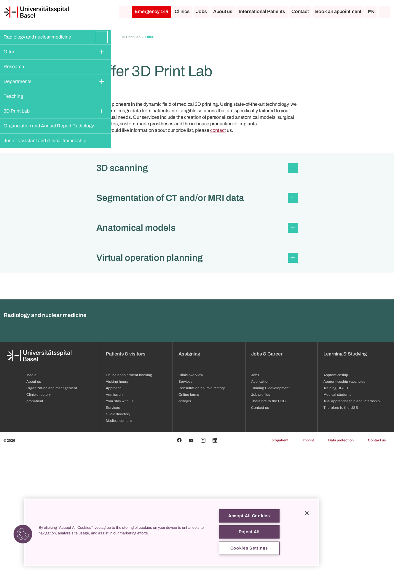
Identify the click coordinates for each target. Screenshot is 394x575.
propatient (280, 567)
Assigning (189, 480)
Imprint (308, 567)
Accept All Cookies (249, 515)
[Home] (36, 12)
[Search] (384, 12)
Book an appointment (338, 11)
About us (222, 11)
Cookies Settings (249, 548)
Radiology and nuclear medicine (37, 36)
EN (371, 11)
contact (218, 257)
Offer (9, 51)
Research (14, 66)
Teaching (13, 96)
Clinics (182, 11)
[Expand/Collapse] (102, 37)
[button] (197, 295)
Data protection (341, 567)
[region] (171, 532)
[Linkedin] (215, 567)
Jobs (201, 11)
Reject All (249, 531)
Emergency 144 (151, 11)
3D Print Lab (17, 110)
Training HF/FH (335, 515)
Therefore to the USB (340, 534)
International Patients (262, 11)
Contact (300, 11)
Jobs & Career (267, 480)
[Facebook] (179, 567)
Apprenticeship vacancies (344, 508)
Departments (17, 81)
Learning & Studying (345, 480)
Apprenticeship (335, 502)
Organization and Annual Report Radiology (49, 125)
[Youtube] (191, 567)
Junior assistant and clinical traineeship (45, 140)
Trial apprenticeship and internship (351, 528)
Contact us (377, 567)
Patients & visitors (126, 480)
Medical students (337, 521)
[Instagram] (203, 567)
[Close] (306, 513)
